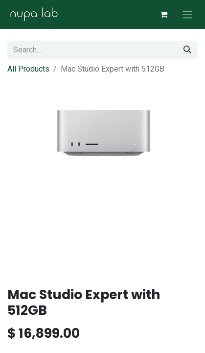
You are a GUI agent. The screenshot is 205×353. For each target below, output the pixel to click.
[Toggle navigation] (187, 14)
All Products (28, 69)
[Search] (187, 50)
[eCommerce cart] (163, 14)
